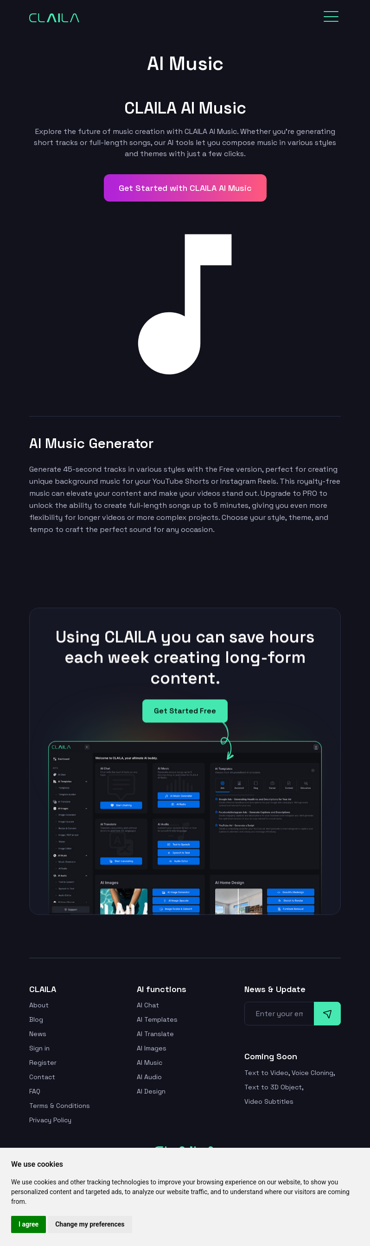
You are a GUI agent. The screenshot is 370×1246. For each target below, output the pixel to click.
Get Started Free (185, 715)
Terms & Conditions (59, 1105)
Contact (42, 1077)
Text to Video (266, 1073)
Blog (36, 1019)
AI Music (149, 1062)
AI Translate (155, 1034)
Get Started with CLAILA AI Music (185, 188)
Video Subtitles (268, 1101)
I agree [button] (28, 1224)
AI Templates (157, 1019)
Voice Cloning (312, 1073)
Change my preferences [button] (89, 1224)
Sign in (39, 1048)
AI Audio (149, 1077)
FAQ (34, 1091)
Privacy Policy (50, 1120)
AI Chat (148, 1005)
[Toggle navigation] (331, 17)
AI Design (151, 1091)
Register (43, 1062)
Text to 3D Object (273, 1087)
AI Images (151, 1048)
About (39, 1005)
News (37, 1034)
